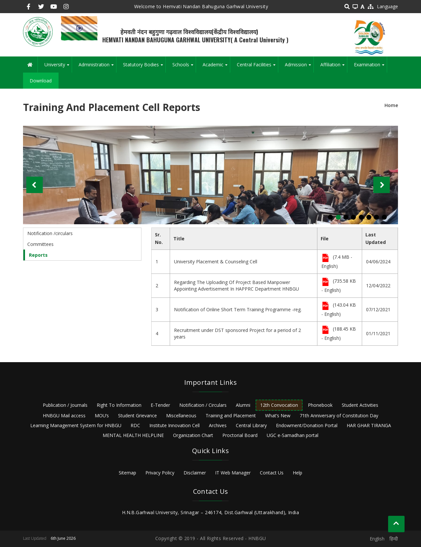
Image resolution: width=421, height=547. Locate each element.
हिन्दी (393, 539)
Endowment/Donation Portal (306, 425)
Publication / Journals (65, 405)
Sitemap (127, 473)
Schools (184, 67)
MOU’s (102, 415)
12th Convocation (279, 405)
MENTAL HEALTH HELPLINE (133, 435)
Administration (97, 67)
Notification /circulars (50, 233)
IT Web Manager (233, 473)
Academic (216, 67)
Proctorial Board (240, 435)
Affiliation (333, 67)
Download (41, 80)
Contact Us (272, 473)
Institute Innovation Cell (174, 425)
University (58, 67)
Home (391, 105)
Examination (370, 67)
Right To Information (119, 405)
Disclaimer (195, 473)
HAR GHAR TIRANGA (369, 425)
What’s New (277, 415)
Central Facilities (257, 67)
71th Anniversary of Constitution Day (339, 415)
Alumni (243, 405)
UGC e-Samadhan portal (292, 435)
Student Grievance (137, 415)
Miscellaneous (181, 415)
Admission (299, 67)
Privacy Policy (159, 473)
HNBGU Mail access (64, 415)
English (377, 539)
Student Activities (360, 405)
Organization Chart (193, 435)
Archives (218, 425)
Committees (40, 244)
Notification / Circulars (203, 405)
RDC (135, 425)
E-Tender (160, 405)
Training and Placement (231, 415)
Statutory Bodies (144, 67)
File (325, 258)
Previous (34, 185)
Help (297, 473)
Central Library (251, 425)
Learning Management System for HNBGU (75, 425)
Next (381, 185)
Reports (38, 255)
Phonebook (320, 405)
